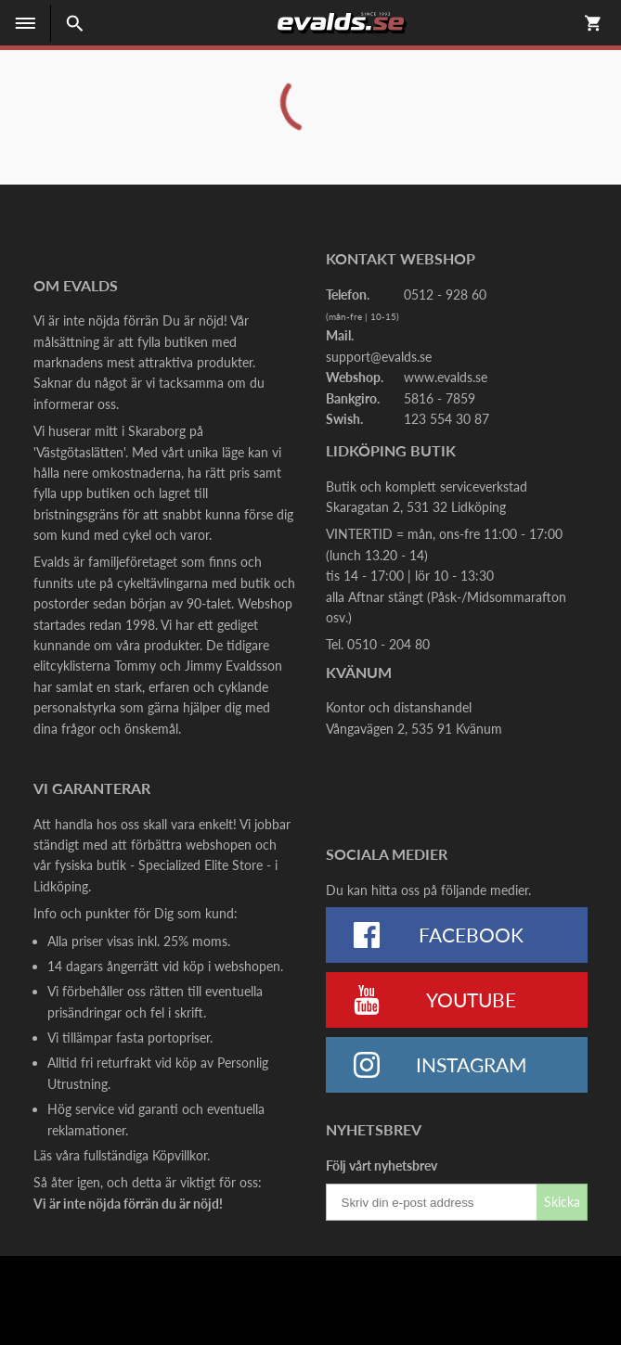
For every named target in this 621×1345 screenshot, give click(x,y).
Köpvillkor (179, 1155)
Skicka (562, 1202)
